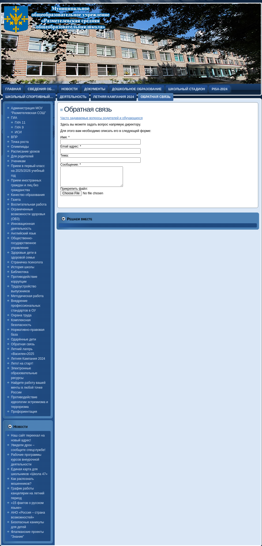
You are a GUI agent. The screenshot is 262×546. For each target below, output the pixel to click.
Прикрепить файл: (74, 189)
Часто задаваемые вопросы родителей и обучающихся (101, 118)
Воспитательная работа (28, 204)
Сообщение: (70, 164)
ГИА (14, 118)
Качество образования (28, 195)
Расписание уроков (25, 151)
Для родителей (22, 156)
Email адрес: (70, 146)
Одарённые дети (23, 339)
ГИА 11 (20, 122)
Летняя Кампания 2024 (28, 359)
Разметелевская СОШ (50, 45)
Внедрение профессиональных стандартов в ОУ (25, 305)
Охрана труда (21, 315)
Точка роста (20, 142)
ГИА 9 (19, 127)
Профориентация (24, 412)
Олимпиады (20, 147)
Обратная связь (23, 344)
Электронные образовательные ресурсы (24, 373)
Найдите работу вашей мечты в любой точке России (28, 387)
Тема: (64, 155)
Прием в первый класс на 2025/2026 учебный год (28, 170)
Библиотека (19, 272)
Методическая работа (27, 296)
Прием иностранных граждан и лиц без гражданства (26, 185)
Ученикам (18, 161)
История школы (22, 267)
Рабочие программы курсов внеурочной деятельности (26, 459)
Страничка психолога (27, 262)
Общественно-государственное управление (23, 243)
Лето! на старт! (22, 363)
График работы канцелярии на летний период (27, 493)
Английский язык (23, 233)
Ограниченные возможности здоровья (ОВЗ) (28, 214)
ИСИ (18, 132)
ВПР (14, 137)
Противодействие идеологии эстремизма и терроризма (29, 402)
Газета (16, 200)
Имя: (65, 137)
